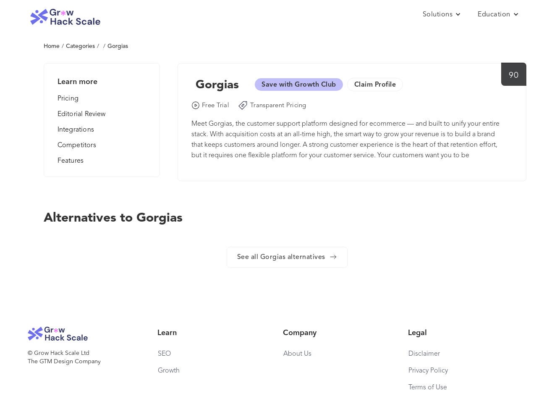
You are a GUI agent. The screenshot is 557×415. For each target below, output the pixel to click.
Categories (80, 46)
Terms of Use (427, 387)
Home (52, 46)
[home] (65, 17)
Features (71, 161)
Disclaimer (424, 354)
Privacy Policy (428, 370)
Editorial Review (82, 114)
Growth (169, 370)
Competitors (77, 145)
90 (513, 75)
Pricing (68, 98)
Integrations (76, 130)
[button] (442, 14)
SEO (164, 354)
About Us (297, 354)
